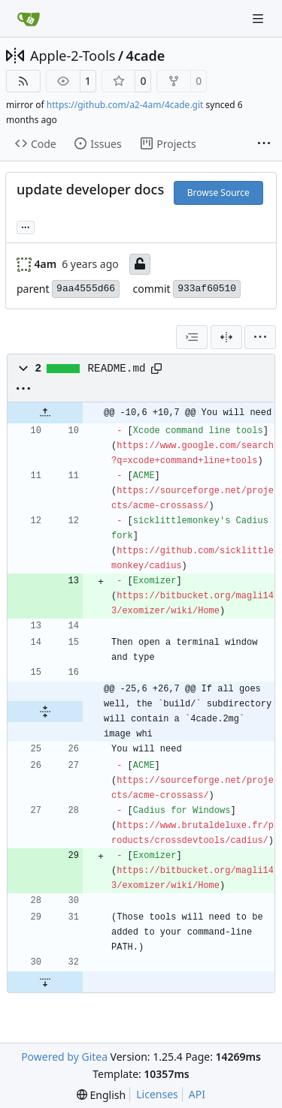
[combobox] (192, 337)
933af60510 (206, 288)
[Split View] (226, 337)
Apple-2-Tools (72, 55)
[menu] (260, 337)
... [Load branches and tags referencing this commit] (25, 226)
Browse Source (218, 192)
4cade (145, 55)
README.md (117, 369)
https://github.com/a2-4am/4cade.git (125, 104)
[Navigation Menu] (259, 18)
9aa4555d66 (85, 288)
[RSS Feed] (23, 81)
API (197, 1094)
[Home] (29, 18)
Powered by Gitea (64, 1056)
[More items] (264, 144)
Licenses (157, 1094)
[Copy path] (156, 368)
